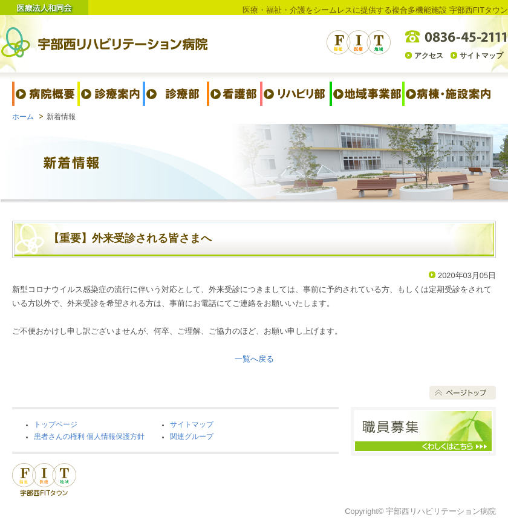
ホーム (23, 116)
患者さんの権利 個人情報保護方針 (89, 436)
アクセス (428, 55)
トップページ (55, 424)
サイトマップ (481, 55)
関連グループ (191, 436)
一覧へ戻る (254, 358)
